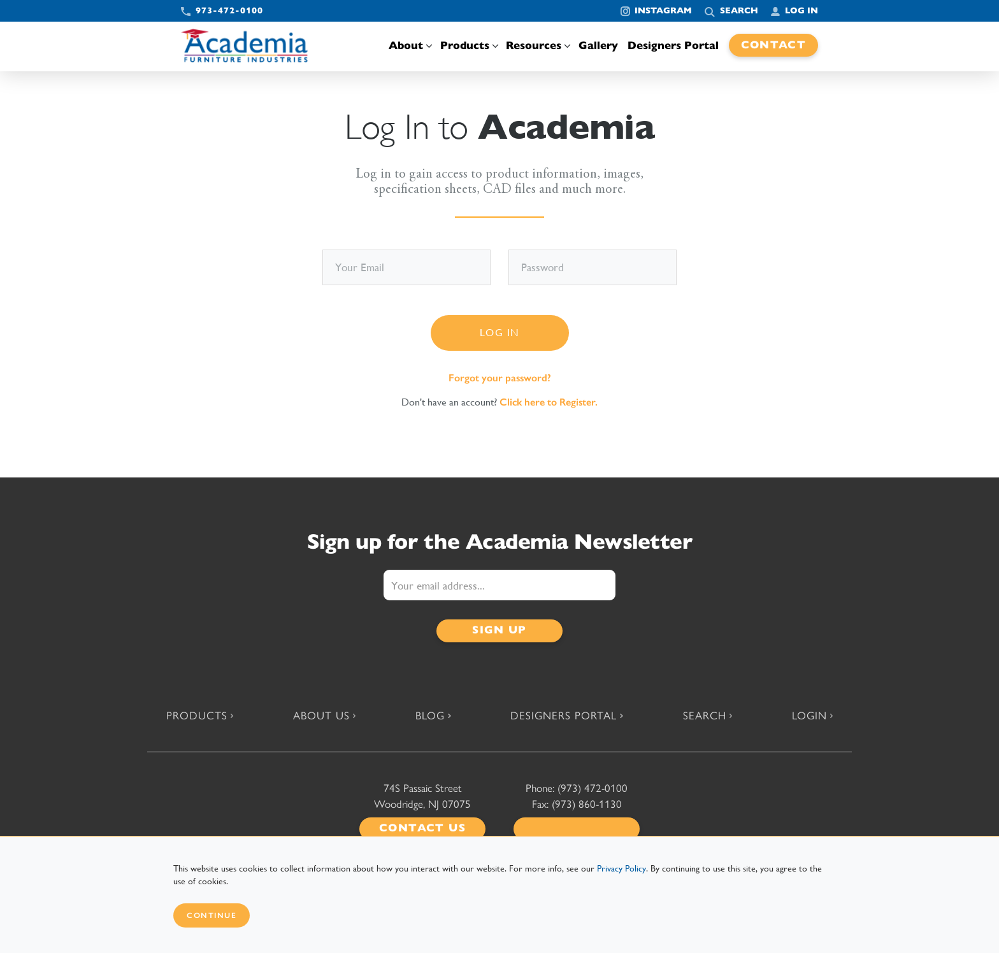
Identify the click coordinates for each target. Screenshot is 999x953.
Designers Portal (673, 45)
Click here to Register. (549, 402)
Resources (537, 45)
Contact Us (422, 828)
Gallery (598, 45)
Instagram (663, 10)
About (409, 45)
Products (468, 45)
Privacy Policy (621, 868)
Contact (774, 45)
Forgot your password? (500, 378)
